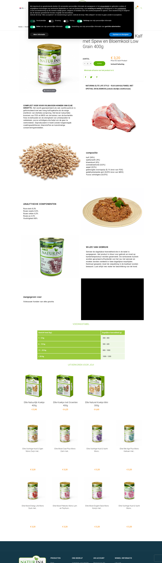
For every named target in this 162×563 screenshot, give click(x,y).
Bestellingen (97, 538)
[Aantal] (88, 63)
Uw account (98, 530)
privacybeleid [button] (104, 6)
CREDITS (35, 549)
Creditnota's (97, 541)
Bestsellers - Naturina (58, 538)
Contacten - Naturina (79, 540)
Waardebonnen (98, 548)
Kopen (99, 63)
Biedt (52, 534)
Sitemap (75, 544)
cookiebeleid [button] (121, 8)
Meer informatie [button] (39, 34)
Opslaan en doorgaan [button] (120, 34)
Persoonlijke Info (99, 534)
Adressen (96, 545)
